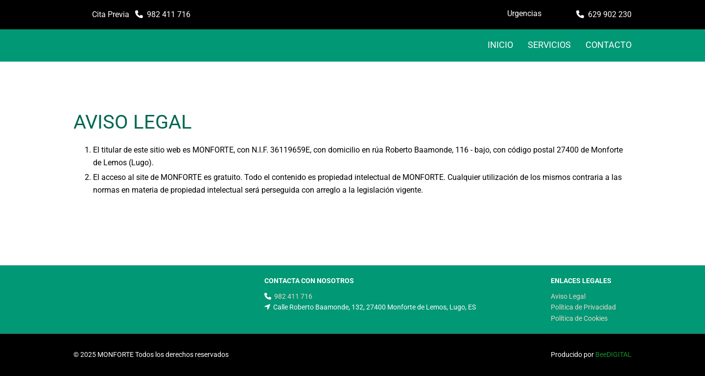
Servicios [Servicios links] (549, 45)
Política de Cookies (579, 318)
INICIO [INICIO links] (500, 45)
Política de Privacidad (583, 307)
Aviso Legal (568, 296)
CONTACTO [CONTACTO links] (609, 45)
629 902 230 (610, 14)
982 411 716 (168, 14)
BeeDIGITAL (613, 354)
